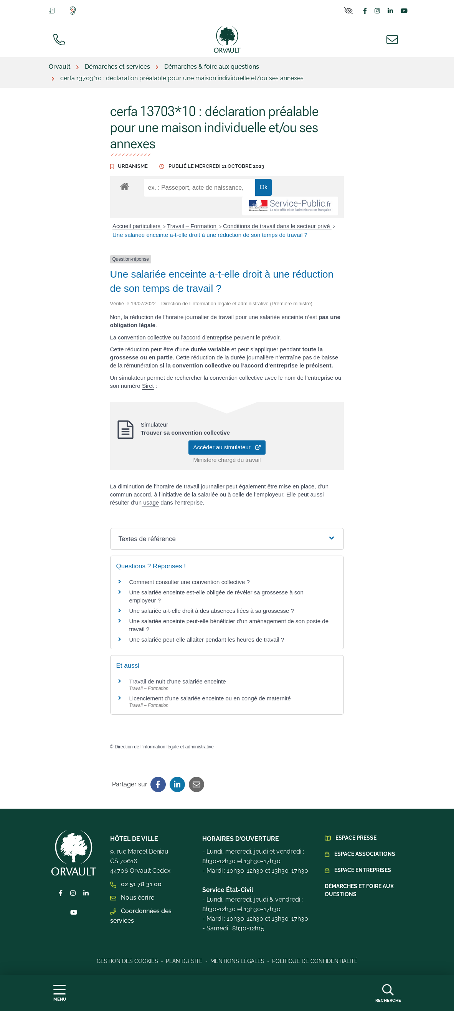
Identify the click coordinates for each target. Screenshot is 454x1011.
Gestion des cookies (127, 961)
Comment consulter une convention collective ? (189, 582)
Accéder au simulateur (227, 447)
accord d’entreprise (207, 337)
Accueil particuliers (137, 226)
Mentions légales (237, 961)
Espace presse (355, 838)
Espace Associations (364, 854)
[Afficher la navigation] (60, 993)
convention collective (144, 337)
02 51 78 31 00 (136, 884)
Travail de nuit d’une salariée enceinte (177, 681)
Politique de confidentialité (315, 961)
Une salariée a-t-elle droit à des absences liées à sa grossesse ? (211, 610)
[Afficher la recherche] (388, 993)
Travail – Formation (192, 226)
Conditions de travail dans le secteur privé (277, 226)
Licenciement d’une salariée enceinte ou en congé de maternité (210, 698)
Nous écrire (132, 897)
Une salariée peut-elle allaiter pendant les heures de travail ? (206, 639)
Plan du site (184, 961)
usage (150, 502)
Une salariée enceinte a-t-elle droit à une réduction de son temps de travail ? (209, 235)
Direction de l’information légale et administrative (164, 747)
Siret (148, 385)
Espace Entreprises (362, 870)
